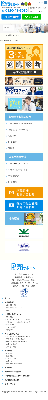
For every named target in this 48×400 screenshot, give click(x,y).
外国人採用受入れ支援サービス (17, 341)
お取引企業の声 (13, 176)
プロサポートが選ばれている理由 (20, 123)
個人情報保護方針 (12, 380)
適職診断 (11, 148)
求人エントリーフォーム (15, 308)
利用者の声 (12, 136)
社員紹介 (9, 353)
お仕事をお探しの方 (13, 314)
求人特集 (9, 317)
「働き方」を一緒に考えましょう (20, 130)
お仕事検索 (9, 302)
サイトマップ (10, 384)
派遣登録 (8, 368)
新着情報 (9, 356)
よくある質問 (12, 142)
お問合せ (9, 361)
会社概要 (8, 351)
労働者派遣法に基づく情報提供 (17, 376)
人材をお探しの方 (12, 334)
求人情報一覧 (11, 305)
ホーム (2, 35)
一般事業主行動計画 (13, 372)
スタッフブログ (11, 358)
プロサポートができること (17, 170)
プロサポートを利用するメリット (20, 163)
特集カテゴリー (11, 310)
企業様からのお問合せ (14, 364)
